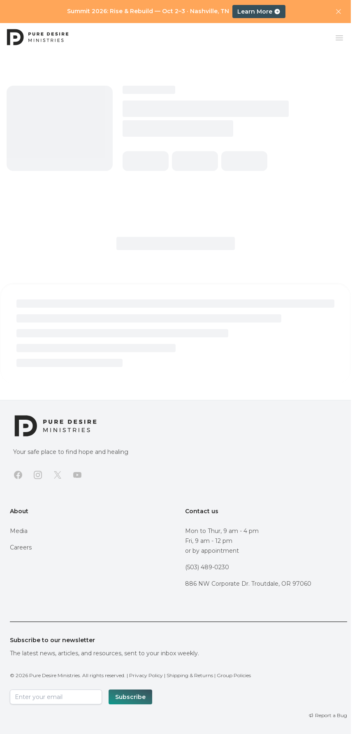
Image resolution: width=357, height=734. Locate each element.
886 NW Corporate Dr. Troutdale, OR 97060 (248, 583)
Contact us (201, 511)
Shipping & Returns (190, 675)
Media (19, 531)
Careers (21, 547)
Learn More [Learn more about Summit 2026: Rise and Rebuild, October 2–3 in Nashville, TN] (258, 11)
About (19, 511)
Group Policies (234, 675)
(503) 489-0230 (207, 567)
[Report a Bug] (327, 715)
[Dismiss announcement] (338, 11)
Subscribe (130, 697)
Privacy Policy (146, 675)
